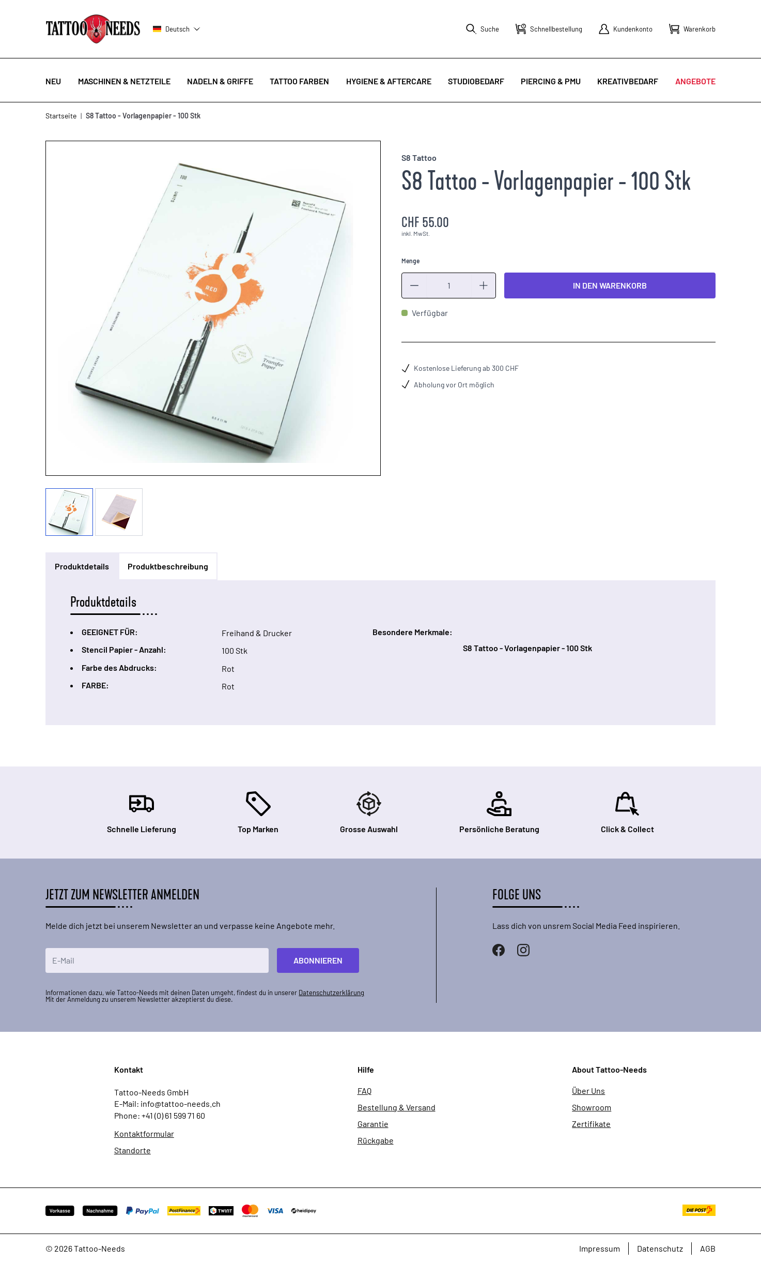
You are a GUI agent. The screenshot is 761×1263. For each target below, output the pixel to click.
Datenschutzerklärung (331, 992)
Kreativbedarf (627, 81)
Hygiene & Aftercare (388, 81)
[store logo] (93, 28)
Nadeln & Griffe (220, 81)
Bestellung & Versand (397, 1107)
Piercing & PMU (551, 81)
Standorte (132, 1150)
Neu (53, 81)
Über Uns (588, 1091)
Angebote (695, 81)
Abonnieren (318, 960)
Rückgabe (376, 1140)
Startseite (60, 115)
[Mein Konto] (626, 29)
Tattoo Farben (299, 81)
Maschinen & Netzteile (124, 81)
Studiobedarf (476, 81)
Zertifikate (591, 1124)
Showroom (591, 1107)
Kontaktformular (144, 1134)
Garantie (373, 1124)
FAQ (364, 1091)
